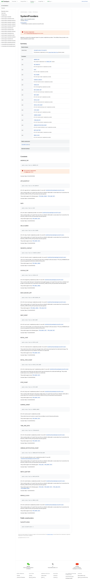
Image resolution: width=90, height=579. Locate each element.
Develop (30, 12)
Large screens (43, 575)
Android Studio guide (69, 576)
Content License (50, 534)
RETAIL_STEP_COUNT (38, 105)
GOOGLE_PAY (48, 61)
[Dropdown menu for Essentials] (17, 1)
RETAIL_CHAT (36, 99)
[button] (7, 17)
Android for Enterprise (21, 577)
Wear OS (42, 577)
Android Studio (85, 1)
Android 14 (55, 577)
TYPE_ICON (41, 464)
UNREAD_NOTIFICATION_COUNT (40, 125)
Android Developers (23, 12)
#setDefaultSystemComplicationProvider (55, 190)
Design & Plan (23, 1)
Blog (50, 1)
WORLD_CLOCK (36, 135)
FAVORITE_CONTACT (38, 79)
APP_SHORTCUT (37, 64)
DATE (35, 69)
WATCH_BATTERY (37, 130)
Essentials (14, 1)
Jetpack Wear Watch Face (32, 33)
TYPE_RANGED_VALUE (25, 488)
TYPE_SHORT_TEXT (36, 218)
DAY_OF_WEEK (36, 74)
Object (26, 20)
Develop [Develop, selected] (32, 1)
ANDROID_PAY (36, 59)
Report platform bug (81, 575)
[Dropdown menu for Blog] (52, 1)
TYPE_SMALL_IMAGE (43, 196)
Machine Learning (32, 577)
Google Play (40, 1)
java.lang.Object (23, 22)
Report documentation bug (83, 577)
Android (18, 575)
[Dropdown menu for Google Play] (44, 1)
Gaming (30, 575)
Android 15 (55, 575)
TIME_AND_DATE (37, 120)
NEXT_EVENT (36, 94)
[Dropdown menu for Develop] (35, 1)
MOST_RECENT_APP (37, 89)
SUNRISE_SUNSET (37, 115)
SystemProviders (25, 144)
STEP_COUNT (36, 110)
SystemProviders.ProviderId (40, 50)
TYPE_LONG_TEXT (51, 196)
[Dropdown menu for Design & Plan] (27, 1)
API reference (4, 5)
